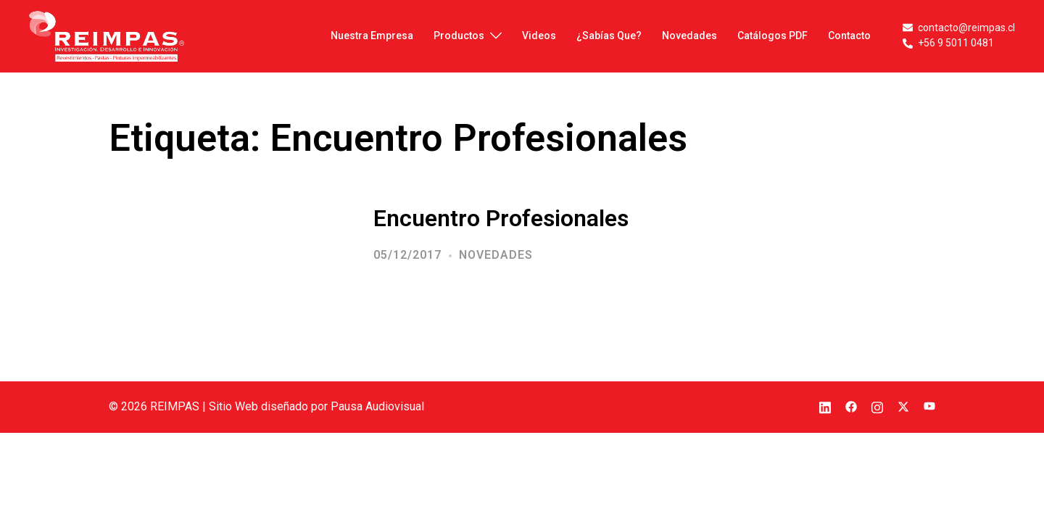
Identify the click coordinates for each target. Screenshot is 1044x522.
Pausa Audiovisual (377, 406)
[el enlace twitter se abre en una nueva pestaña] (903, 406)
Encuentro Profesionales (501, 218)
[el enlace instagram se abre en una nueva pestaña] (877, 406)
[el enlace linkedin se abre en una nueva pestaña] (825, 406)
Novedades (496, 255)
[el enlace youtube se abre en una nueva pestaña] (929, 406)
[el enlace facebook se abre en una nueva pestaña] (851, 406)
